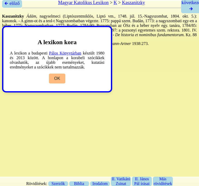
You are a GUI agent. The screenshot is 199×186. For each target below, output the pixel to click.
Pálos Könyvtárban (65, 53)
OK (57, 78)
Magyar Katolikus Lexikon (83, 2)
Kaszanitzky (133, 2)
